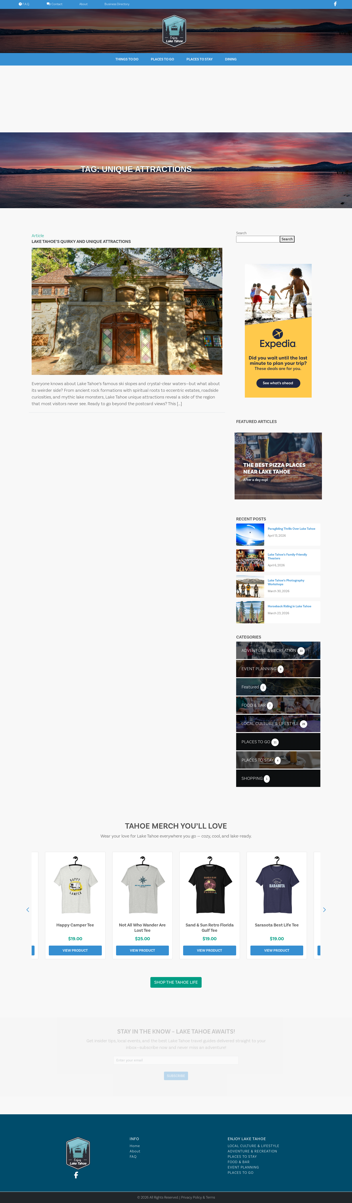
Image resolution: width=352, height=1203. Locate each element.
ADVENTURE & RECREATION (252, 1151)
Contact (54, 4)
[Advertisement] (176, 99)
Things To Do (126, 59)
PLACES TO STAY (242, 1156)
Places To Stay (199, 59)
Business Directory (116, 4)
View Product (75, 950)
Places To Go (162, 59)
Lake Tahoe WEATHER (176, 1097)
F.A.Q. (24, 4)
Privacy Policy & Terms (198, 1197)
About (83, 4)
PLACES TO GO (241, 1172)
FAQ (133, 1156)
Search (241, 233)
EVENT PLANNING (243, 1167)
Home (135, 1146)
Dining (231, 59)
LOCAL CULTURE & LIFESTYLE (253, 1146)
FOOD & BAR (239, 1162)
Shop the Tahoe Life (176, 982)
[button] (324, 910)
